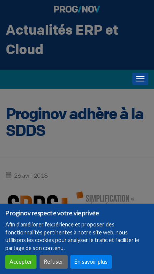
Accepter (21, 261)
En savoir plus (91, 261)
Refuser (54, 261)
